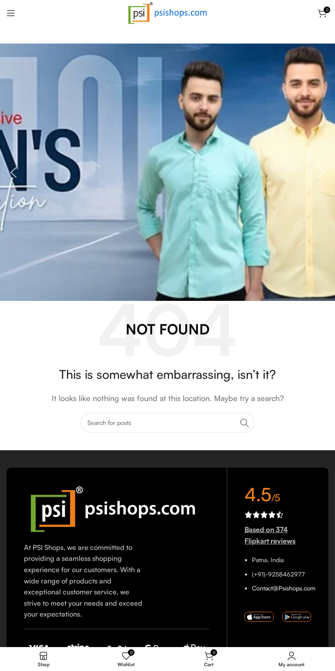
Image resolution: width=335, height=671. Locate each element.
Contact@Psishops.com (283, 588)
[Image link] (116, 508)
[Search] (167, 423)
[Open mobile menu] (11, 13)
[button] (13, 172)
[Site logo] (167, 12)
